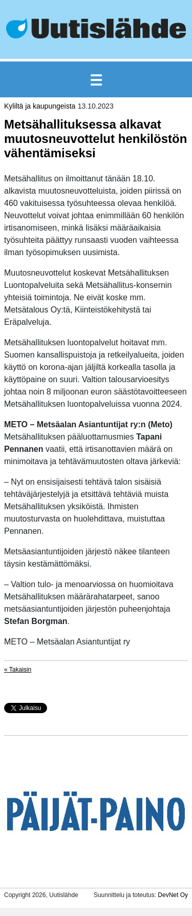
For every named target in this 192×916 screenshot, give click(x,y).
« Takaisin (17, 669)
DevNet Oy (173, 895)
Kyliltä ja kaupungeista (39, 106)
